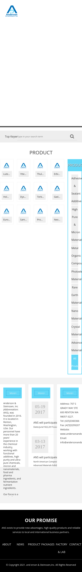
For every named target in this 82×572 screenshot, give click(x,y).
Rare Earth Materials (74, 295)
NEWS (40, 8)
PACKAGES (56, 25)
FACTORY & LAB (17, 41)
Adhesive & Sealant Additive (74, 190)
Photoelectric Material (74, 275)
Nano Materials (74, 314)
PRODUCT (56, 8)
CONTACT (39, 41)
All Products (74, 362)
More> (13, 393)
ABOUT (26, 8)
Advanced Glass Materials (74, 346)
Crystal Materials (74, 330)
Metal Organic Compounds (74, 255)
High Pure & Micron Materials (74, 225)
